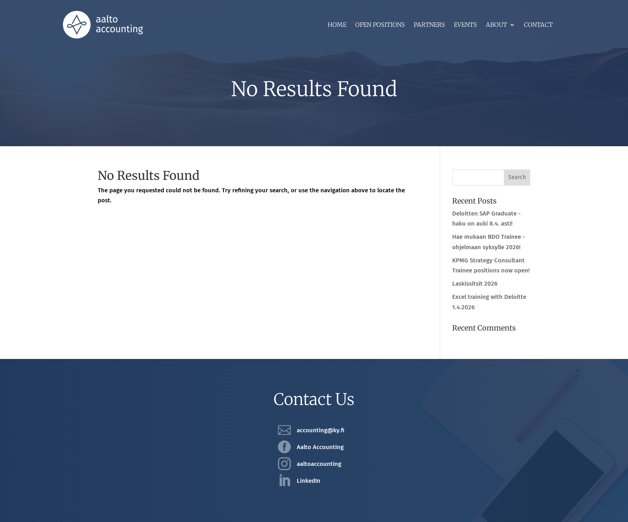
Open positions (380, 25)
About (496, 25)
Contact (538, 25)
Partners (429, 25)
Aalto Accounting (320, 447)
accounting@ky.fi (320, 430)
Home (337, 25)
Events (465, 25)
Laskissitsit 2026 (474, 283)
